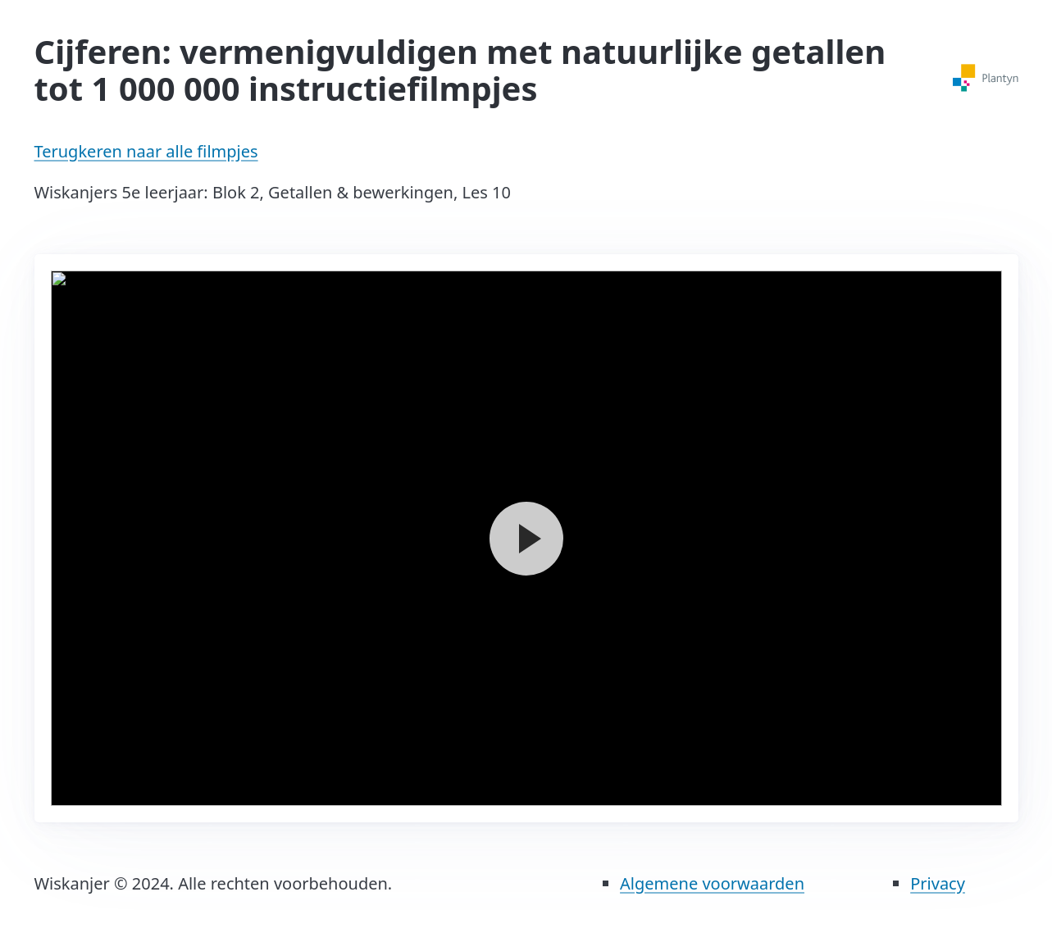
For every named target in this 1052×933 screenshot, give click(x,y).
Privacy (937, 883)
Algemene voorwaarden (712, 883)
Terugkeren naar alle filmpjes (146, 151)
